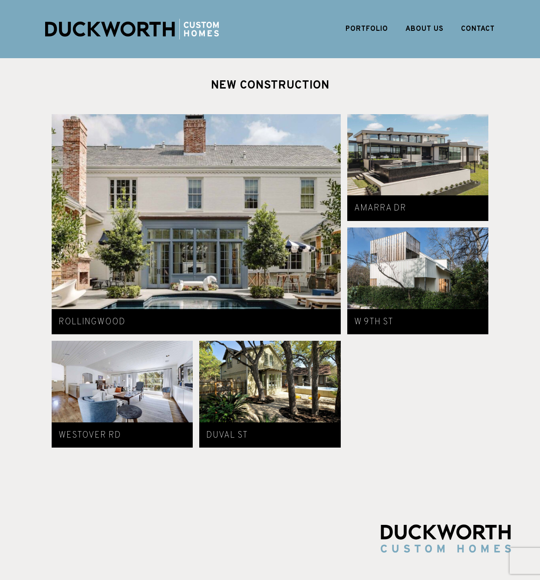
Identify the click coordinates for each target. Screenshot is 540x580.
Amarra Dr (380, 208)
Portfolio (367, 29)
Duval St (227, 435)
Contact (478, 29)
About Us (424, 29)
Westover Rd (90, 435)
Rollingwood (92, 322)
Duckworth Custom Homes (132, 29)
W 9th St (373, 322)
